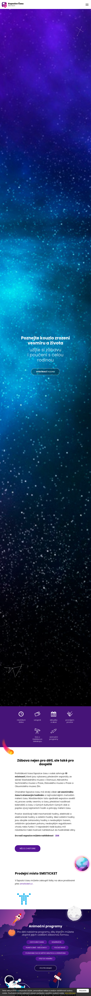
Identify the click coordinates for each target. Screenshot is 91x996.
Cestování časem (37, 942)
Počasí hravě (59, 948)
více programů (45, 968)
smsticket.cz (26, 883)
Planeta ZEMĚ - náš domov (36, 948)
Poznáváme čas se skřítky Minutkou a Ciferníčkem (45, 953)
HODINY (45, 371)
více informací (70, 993)
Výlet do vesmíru (45, 959)
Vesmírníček (56, 942)
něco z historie (27, 848)
